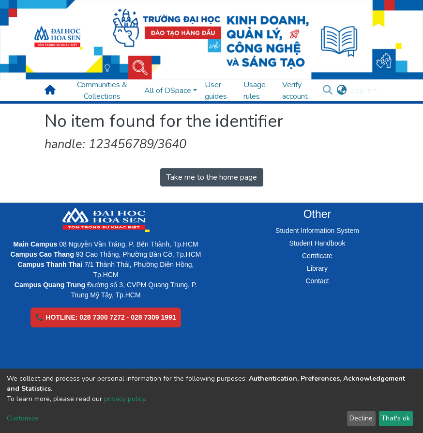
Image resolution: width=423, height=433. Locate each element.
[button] (342, 90)
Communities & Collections (102, 90)
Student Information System (317, 230)
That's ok (395, 418)
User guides (216, 90)
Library (317, 268)
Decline (361, 418)
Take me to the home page (211, 177)
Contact (317, 281)
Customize (22, 418)
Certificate (317, 256)
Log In (361, 90)
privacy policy (124, 398)
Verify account (295, 90)
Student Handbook (317, 243)
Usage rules (254, 90)
